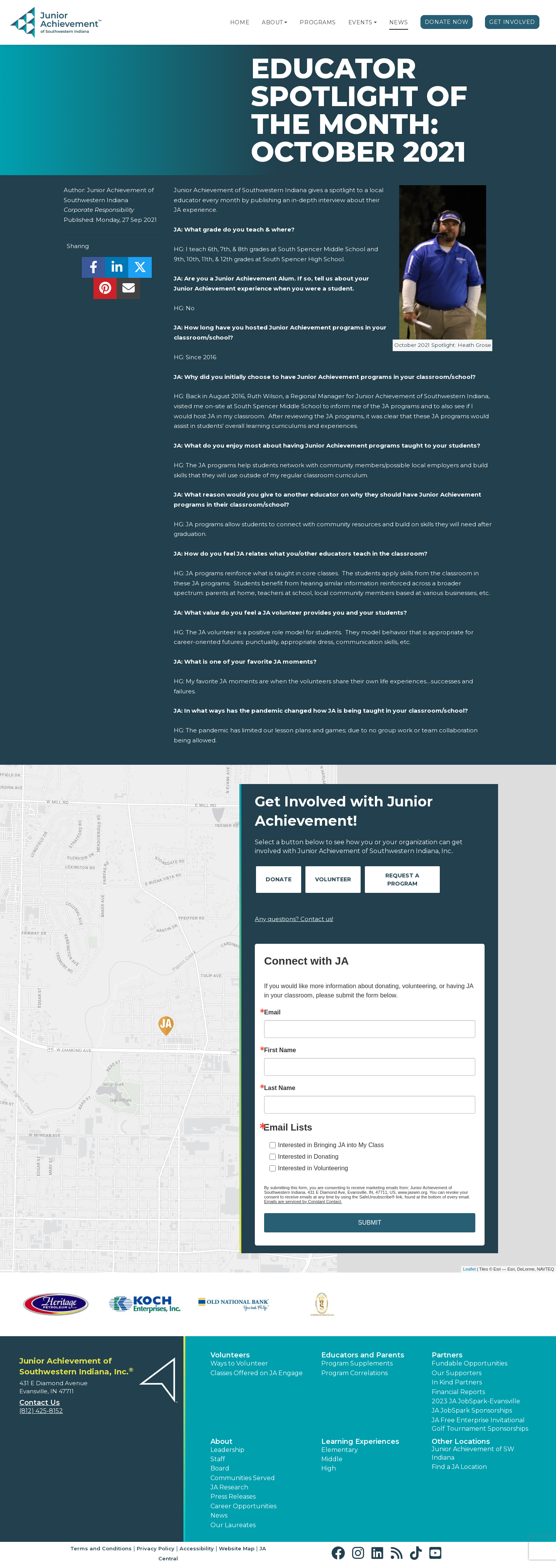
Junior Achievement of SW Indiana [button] (473, 1453)
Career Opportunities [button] (243, 1506)
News (398, 22)
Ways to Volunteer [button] (239, 1363)
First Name (280, 1050)
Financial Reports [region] (458, 1392)
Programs (318, 22)
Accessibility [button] (197, 1548)
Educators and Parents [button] (362, 1355)
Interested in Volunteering (313, 1168)
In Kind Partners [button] (457, 1382)
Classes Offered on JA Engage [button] (256, 1373)
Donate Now (447, 22)
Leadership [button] (227, 1449)
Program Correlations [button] (354, 1373)
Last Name (279, 1088)
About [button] (221, 1441)
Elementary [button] (339, 1449)
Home (239, 22)
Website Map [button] (236, 1548)
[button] (285, 22)
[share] (93, 269)
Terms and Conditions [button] (101, 1548)
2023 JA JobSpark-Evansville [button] (476, 1401)
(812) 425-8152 (41, 1411)
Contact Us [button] (39, 1402)
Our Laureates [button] (233, 1525)
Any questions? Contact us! (294, 919)
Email (272, 1012)
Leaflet (469, 1269)
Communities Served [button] (242, 1478)
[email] (128, 290)
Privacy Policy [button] (156, 1548)
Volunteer (333, 879)
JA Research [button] (229, 1487)
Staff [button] (217, 1459)
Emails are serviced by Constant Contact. (303, 1201)
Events (360, 22)
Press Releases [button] (233, 1496)
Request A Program (402, 879)
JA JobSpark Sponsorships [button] (472, 1410)
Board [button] (219, 1468)
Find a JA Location (459, 1466)
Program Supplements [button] (357, 1363)
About (272, 22)
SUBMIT (369, 1222)
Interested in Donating (308, 1156)
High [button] (328, 1468)
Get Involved (512, 22)
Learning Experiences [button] (360, 1441)
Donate (279, 879)
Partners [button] (447, 1355)
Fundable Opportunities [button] (469, 1363)
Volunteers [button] (230, 1355)
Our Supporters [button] (456, 1373)
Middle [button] (331, 1459)
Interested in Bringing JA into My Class (331, 1145)
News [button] (218, 1515)
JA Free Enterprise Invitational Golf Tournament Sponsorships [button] (480, 1424)
